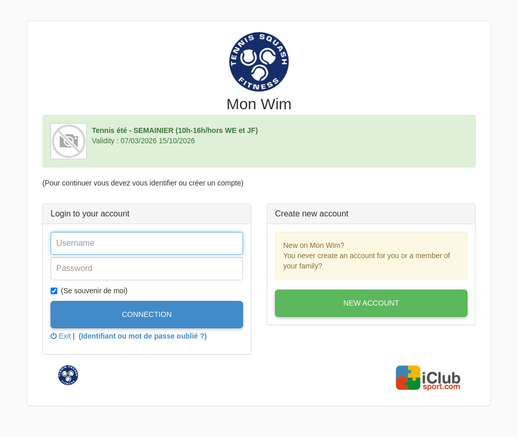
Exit (61, 336)
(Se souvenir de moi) (89, 291)
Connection (147, 314)
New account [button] (371, 303)
